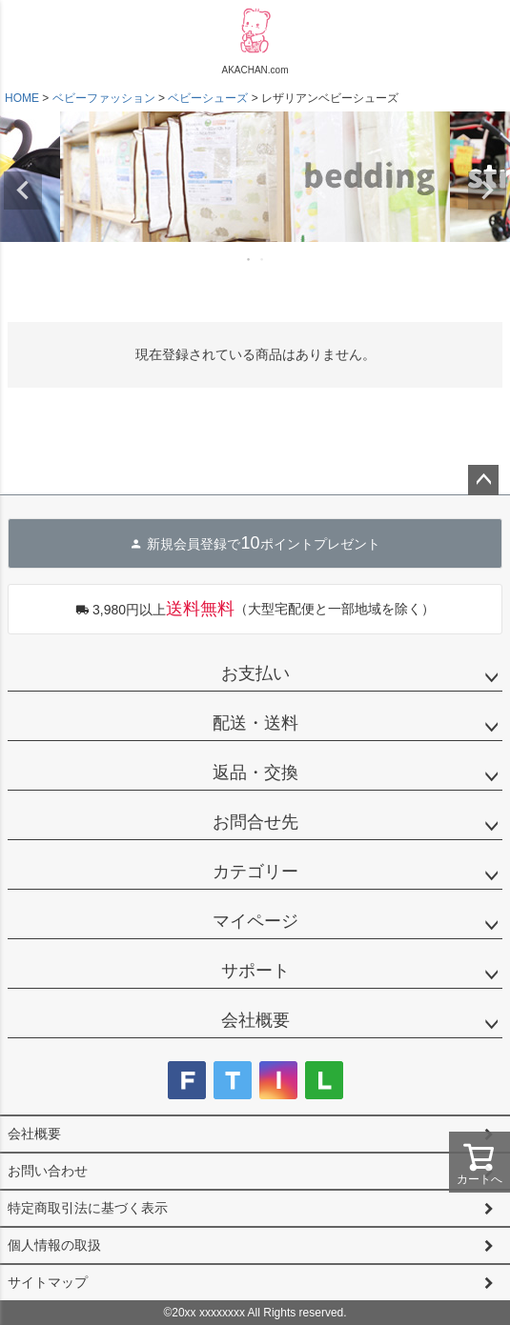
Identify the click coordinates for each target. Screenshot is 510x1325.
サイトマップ (48, 1282)
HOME (22, 98)
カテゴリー (255, 871)
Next (487, 190)
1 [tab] (250, 259)
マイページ (255, 921)
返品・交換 (255, 772)
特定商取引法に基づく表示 (88, 1207)
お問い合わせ (48, 1170)
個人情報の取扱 (54, 1245)
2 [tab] (263, 259)
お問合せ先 (255, 822)
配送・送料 (255, 723)
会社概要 (255, 1020)
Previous (23, 190)
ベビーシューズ (208, 98)
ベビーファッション (103, 98)
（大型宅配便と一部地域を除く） (255, 609)
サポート (255, 970)
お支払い (255, 673)
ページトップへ (483, 480)
